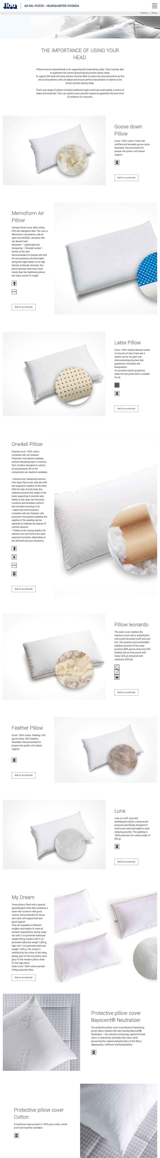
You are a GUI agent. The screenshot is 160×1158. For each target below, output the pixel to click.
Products (144, 13)
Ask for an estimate (126, 178)
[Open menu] (154, 5)
